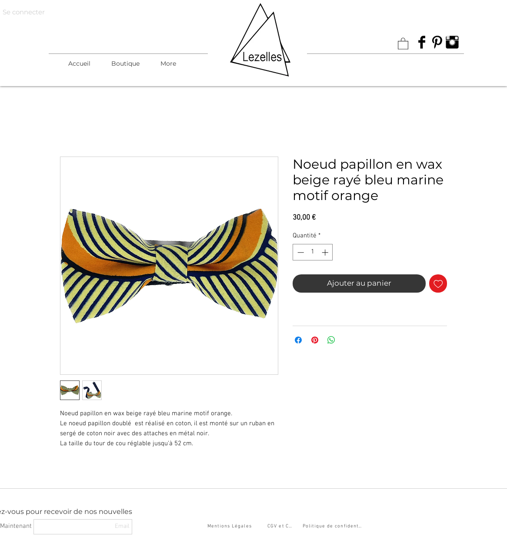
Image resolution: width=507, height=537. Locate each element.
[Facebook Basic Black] (421, 42)
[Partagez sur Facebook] (298, 340)
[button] (125, 63)
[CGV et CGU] (282, 526)
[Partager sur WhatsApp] (331, 340)
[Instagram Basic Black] (452, 42)
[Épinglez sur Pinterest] (315, 340)
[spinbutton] (313, 252)
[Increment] (326, 252)
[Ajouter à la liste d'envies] (438, 283)
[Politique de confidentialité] (333, 526)
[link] (403, 43)
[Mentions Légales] (230, 526)
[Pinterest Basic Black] (437, 42)
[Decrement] (300, 252)
